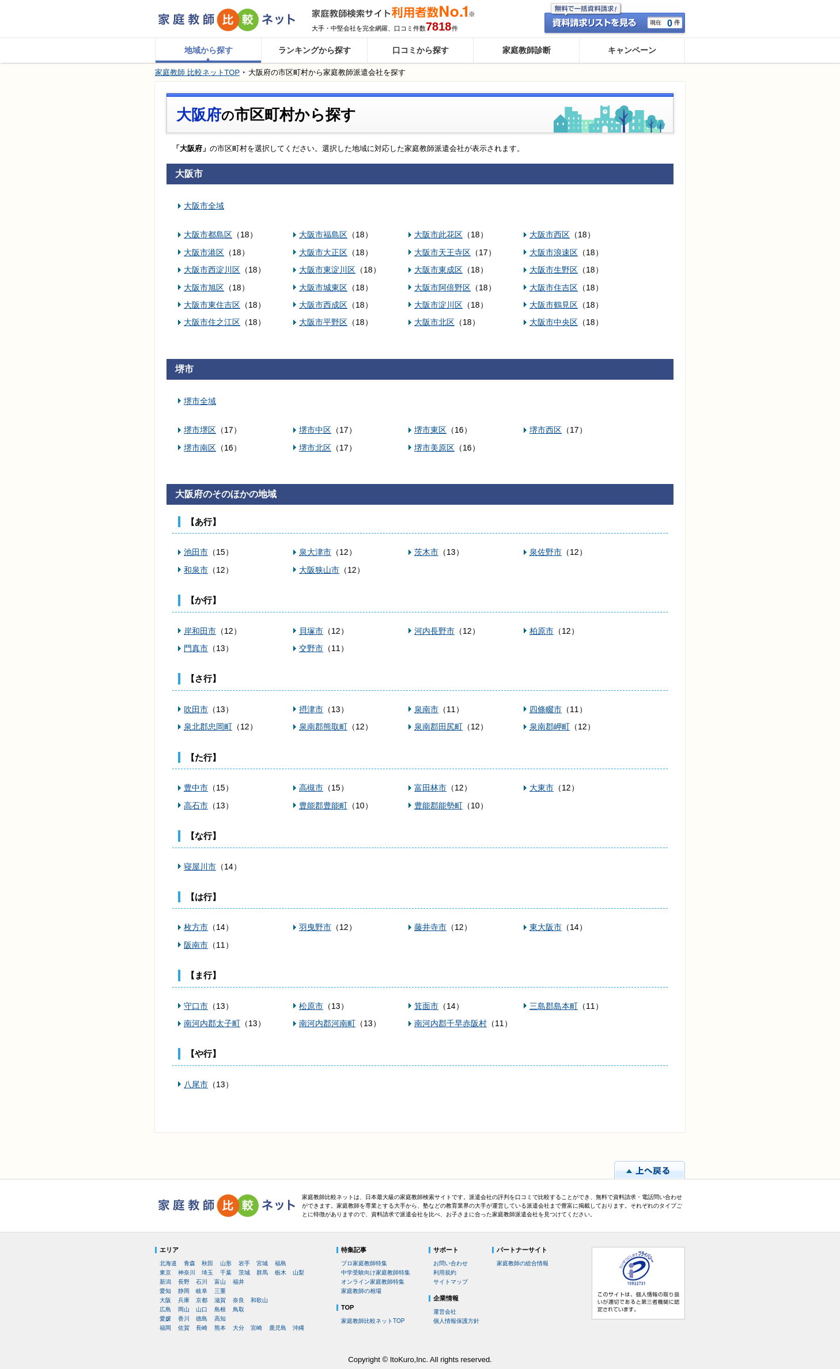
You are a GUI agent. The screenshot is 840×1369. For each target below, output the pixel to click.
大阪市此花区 (438, 234)
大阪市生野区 (553, 269)
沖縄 (298, 1328)
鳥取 (238, 1309)
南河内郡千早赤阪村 (450, 1023)
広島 (165, 1309)
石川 (201, 1282)
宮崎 (256, 1328)
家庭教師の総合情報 (522, 1263)
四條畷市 (545, 709)
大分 (238, 1328)
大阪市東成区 (438, 269)
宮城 (262, 1263)
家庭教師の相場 (361, 1291)
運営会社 (444, 1312)
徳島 (201, 1318)
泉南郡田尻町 (438, 726)
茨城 (244, 1272)
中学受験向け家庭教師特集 (375, 1272)
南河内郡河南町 (327, 1023)
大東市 (541, 787)
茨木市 (426, 552)
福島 (280, 1263)
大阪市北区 (434, 322)
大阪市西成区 (323, 304)
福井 (238, 1282)
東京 (165, 1272)
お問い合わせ (450, 1263)
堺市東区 (430, 429)
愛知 (165, 1291)
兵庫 (184, 1300)
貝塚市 (311, 631)
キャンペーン (632, 50)
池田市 (196, 552)
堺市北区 (315, 447)
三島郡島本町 (553, 1006)
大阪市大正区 (323, 252)
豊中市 (196, 787)
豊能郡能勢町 (438, 805)
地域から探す (208, 50)
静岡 (184, 1291)
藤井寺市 (430, 927)
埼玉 (207, 1272)
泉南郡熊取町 (323, 726)
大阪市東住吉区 (212, 304)
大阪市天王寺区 (442, 252)
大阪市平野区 (323, 322)
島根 (220, 1309)
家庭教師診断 (526, 50)
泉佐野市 (545, 552)
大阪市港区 (204, 252)
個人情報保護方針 (456, 1321)
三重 (220, 1291)
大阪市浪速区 (553, 252)
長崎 (201, 1328)
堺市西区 (545, 429)
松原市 (311, 1006)
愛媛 (165, 1318)
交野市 (311, 648)
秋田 (207, 1263)
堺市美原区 (434, 447)
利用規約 (444, 1272)
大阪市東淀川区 (327, 269)
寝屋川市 (200, 866)
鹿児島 (277, 1328)
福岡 (165, 1328)
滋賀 (220, 1300)
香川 (184, 1318)
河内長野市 (434, 631)
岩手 (244, 1263)
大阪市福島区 (323, 234)
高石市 (196, 805)
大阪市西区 (549, 234)
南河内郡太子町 (212, 1023)
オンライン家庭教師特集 (372, 1282)
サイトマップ (450, 1282)
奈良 (238, 1300)
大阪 (165, 1300)
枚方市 (196, 927)
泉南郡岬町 (549, 726)
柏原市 (541, 631)
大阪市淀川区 (438, 304)
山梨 (298, 1272)
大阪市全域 (204, 205)
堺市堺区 (200, 429)
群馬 (262, 1272)
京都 (201, 1300)
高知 (220, 1318)
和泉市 (196, 569)
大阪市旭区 (204, 287)
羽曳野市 (315, 927)
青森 (189, 1263)
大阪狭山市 (319, 569)
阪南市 (196, 945)
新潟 (165, 1282)
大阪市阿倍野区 (442, 287)
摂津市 (311, 709)
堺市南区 (200, 447)
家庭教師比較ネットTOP (372, 1321)
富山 (220, 1282)
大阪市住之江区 (212, 322)
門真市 (196, 648)
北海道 (168, 1263)
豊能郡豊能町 (323, 805)
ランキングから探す (314, 50)
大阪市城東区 (323, 287)
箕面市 (426, 1006)
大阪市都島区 (208, 234)
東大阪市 (545, 927)
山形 (226, 1263)
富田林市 (430, 787)
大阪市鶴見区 (553, 304)
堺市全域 (200, 401)
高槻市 (311, 787)
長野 (184, 1282)
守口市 (196, 1006)
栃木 (280, 1272)
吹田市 (196, 709)
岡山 (184, 1309)
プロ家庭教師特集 (364, 1263)
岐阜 (201, 1291)
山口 (201, 1309)
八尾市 (196, 1084)
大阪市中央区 (553, 322)
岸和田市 (200, 631)
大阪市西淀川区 (212, 269)
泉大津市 (315, 552)
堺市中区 (315, 429)
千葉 (226, 1272)
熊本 (220, 1328)
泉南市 (426, 709)
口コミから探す (420, 50)
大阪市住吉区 (553, 287)
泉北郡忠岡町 (208, 726)
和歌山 (259, 1300)
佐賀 (184, 1328)
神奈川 (186, 1272)
